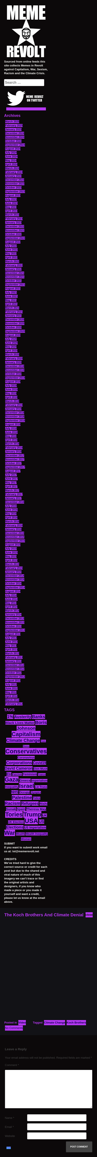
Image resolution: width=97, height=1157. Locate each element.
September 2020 (15, 331)
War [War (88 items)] (9, 833)
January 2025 (13, 129)
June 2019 (11, 389)
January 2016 (13, 529)
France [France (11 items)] (42, 774)
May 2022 (11, 253)
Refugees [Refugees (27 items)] (30, 803)
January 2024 (13, 175)
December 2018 (14, 412)
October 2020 (13, 327)
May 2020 (11, 346)
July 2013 (11, 637)
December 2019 (14, 366)
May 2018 (11, 436)
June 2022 (11, 249)
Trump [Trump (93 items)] (32, 814)
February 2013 (14, 657)
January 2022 (13, 269)
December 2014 (14, 575)
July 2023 (11, 199)
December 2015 (14, 533)
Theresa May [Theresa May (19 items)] (36, 809)
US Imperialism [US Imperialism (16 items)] (35, 827)
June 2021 (11, 296)
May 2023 (11, 207)
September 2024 (15, 144)
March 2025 (12, 121)
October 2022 (13, 234)
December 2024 (14, 133)
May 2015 (11, 556)
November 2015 (14, 536)
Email (9, 1127)
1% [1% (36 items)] (10, 716)
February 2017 (14, 494)
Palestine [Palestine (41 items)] (22, 797)
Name (9, 1117)
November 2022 (14, 230)
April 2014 (11, 606)
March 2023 (12, 214)
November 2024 (14, 137)
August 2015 (12, 544)
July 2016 (11, 505)
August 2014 (12, 591)
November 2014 (14, 579)
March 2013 (12, 653)
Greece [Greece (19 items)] (25, 780)
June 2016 (11, 509)
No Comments (14, 1028)
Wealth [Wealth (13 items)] (20, 833)
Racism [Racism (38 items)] (12, 803)
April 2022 (11, 257)
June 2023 (11, 203)
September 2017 (15, 467)
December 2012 (14, 665)
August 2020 (12, 335)
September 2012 (15, 676)
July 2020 (11, 339)
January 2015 (13, 571)
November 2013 (14, 622)
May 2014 (11, 602)
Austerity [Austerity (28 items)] (22, 717)
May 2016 (11, 513)
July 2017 (11, 474)
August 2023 (12, 195)
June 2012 (11, 688)
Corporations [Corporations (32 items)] (19, 762)
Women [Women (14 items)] (26, 839)
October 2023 (13, 187)
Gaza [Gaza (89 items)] (12, 779)
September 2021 (15, 284)
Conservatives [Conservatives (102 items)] (26, 751)
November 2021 (14, 276)
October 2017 (13, 463)
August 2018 (12, 424)
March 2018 (12, 443)
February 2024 (14, 172)
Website (10, 1136)
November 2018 (14, 416)
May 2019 (11, 393)
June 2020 (11, 342)
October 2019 (13, 373)
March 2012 (12, 700)
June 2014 (11, 599)
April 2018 (11, 439)
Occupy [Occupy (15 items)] (24, 792)
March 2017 (12, 490)
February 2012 (14, 703)
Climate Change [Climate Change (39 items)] (23, 740)
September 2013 (15, 630)
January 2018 (13, 451)
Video (22, 1022)
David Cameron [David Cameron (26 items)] (19, 768)
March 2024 (12, 168)
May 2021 (11, 300)
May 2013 (11, 645)
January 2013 (13, 661)
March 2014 (12, 610)
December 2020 (14, 319)
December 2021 (14, 273)
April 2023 (11, 210)
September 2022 (15, 238)
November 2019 (14, 370)
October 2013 (13, 626)
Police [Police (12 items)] (36, 798)
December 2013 (14, 618)
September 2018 (15, 420)
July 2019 (11, 385)
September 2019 (15, 377)
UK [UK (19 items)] (44, 815)
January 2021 (13, 315)
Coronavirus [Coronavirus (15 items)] (26, 757)
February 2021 (14, 311)
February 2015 (14, 568)
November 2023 (14, 183)
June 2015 (11, 552)
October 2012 (13, 672)
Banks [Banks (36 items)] (38, 716)
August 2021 (12, 288)
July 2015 (11, 548)
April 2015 (11, 560)
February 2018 (14, 447)
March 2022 (12, 261)
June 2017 (11, 478)
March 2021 (12, 307)
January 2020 (13, 362)
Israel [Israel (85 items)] (26, 786)
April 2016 (11, 517)
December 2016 (14, 502)
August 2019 (12, 381)
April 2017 (11, 486)
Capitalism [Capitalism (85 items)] (26, 734)
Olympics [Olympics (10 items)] (36, 792)
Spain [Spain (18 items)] (21, 809)
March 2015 (12, 564)
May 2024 (11, 160)
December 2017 (14, 455)
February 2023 (14, 218)
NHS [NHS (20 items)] (14, 792)
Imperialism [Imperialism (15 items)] (39, 780)
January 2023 (13, 222)
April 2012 (11, 696)
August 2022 (12, 241)
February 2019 (14, 405)
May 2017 (11, 482)
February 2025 (14, 125)
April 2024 (11, 164)
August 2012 (12, 680)
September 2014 (15, 587)
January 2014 (13, 614)
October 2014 (13, 583)
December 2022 (14, 226)
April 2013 (11, 649)
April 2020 (11, 350)
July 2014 (11, 595)
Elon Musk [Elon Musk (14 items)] (40, 768)
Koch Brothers (76, 1022)
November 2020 (14, 323)
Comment (12, 1065)
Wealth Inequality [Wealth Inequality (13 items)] (36, 833)
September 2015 (15, 540)
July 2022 (11, 245)
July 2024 (11, 152)
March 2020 (12, 354)
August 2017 (12, 471)
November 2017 (14, 459)
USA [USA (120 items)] (31, 820)
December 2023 (14, 179)
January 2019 (13, 408)
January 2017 (13, 498)
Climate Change (54, 1022)
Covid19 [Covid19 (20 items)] (39, 763)
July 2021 (11, 292)
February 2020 (14, 358)
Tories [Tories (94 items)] (14, 814)
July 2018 (11, 428)
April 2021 (11, 304)
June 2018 (11, 432)
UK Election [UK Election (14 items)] (16, 822)
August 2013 (12, 634)
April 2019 (11, 397)
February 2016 (14, 525)
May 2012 (11, 692)
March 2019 (12, 401)
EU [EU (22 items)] (8, 774)
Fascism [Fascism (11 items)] (17, 774)
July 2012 (11, 684)
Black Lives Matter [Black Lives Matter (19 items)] (19, 723)
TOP (8, 1148)
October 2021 (13, 280)
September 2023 (15, 191)
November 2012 (14, 668)
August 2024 (12, 148)
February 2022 (14, 265)
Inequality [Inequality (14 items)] (11, 786)
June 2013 (11, 641)
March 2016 (12, 521)
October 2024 (13, 141)
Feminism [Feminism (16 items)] (30, 774)
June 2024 (11, 156)
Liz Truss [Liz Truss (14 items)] (41, 786)
